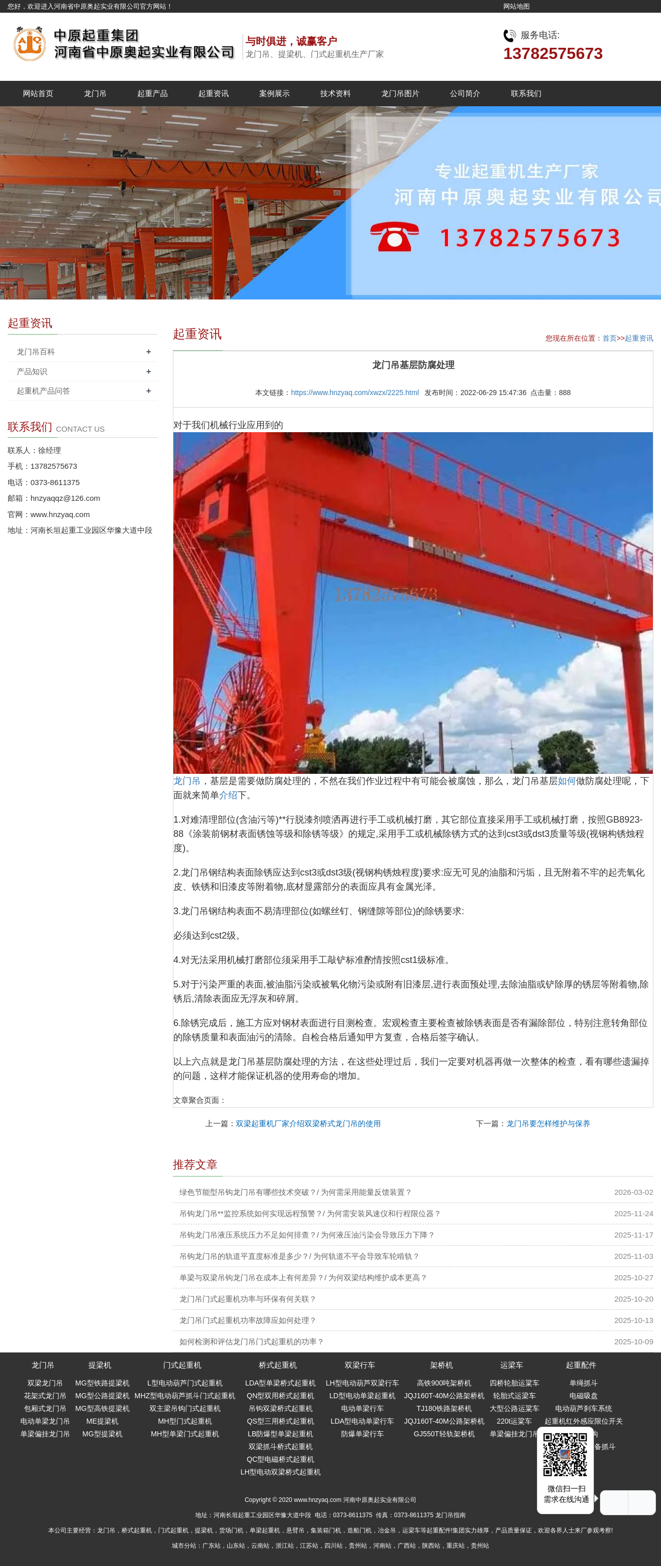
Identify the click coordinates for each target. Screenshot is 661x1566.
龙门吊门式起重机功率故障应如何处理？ (248, 1320)
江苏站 (309, 1545)
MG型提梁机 (102, 1434)
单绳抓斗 (583, 1383)
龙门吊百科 (36, 351)
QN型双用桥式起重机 (280, 1396)
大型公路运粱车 (514, 1408)
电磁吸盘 (583, 1396)
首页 (610, 338)
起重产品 (152, 93)
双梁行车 (360, 1365)
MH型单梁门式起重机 (185, 1434)
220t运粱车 (514, 1421)
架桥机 (441, 1365)
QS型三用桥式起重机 (280, 1421)
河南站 (382, 1545)
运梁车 (511, 1365)
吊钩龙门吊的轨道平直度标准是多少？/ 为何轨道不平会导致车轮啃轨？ (299, 1256)
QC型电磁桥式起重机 (280, 1459)
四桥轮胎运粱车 (514, 1383)
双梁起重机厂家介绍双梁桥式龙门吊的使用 (308, 1123)
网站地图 (516, 6)
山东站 (236, 1545)
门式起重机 (182, 1365)
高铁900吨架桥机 (444, 1383)
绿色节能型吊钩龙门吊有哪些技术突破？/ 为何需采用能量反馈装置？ (295, 1192)
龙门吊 (95, 93)
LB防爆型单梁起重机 (280, 1434)
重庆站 (455, 1545)
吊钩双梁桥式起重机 (281, 1408)
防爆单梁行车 (362, 1434)
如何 (567, 781)
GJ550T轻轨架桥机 (444, 1434)
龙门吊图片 (400, 93)
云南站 (260, 1545)
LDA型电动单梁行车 (362, 1421)
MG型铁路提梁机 (102, 1383)
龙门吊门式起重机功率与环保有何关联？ (248, 1298)
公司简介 (465, 93)
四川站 (333, 1545)
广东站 (211, 1545)
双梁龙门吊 (45, 1383)
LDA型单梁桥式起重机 (280, 1383)
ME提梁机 (102, 1421)
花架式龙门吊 (45, 1396)
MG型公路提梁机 (102, 1396)
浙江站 (285, 1545)
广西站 (407, 1545)
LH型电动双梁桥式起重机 (281, 1472)
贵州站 (358, 1545)
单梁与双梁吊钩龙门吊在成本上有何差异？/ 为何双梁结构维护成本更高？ (303, 1277)
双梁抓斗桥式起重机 (281, 1446)
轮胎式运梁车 (514, 1396)
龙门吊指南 (450, 1515)
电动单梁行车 (362, 1408)
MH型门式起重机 (185, 1421)
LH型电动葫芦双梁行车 (362, 1383)
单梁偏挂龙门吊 (45, 1434)
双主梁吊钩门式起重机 (185, 1408)
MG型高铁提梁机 (102, 1408)
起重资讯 (213, 93)
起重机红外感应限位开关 (584, 1421)
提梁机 (99, 1365)
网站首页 (38, 93)
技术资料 (335, 93)
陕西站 (431, 1545)
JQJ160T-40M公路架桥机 (444, 1396)
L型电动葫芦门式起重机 (185, 1383)
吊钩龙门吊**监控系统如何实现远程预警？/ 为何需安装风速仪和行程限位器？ (310, 1213)
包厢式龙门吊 (45, 1408)
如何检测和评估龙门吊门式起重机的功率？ (251, 1341)
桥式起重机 (278, 1365)
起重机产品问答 (43, 390)
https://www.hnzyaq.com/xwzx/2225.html (354, 392)
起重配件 (581, 1365)
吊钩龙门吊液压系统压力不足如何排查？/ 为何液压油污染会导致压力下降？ (307, 1234)
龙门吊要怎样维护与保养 (548, 1123)
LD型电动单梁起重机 (362, 1396)
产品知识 (32, 371)
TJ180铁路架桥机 (444, 1408)
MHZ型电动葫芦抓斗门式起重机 (185, 1396)
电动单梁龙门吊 (45, 1421)
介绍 (228, 795)
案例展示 (274, 93)
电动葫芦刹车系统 (583, 1408)
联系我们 (526, 93)
